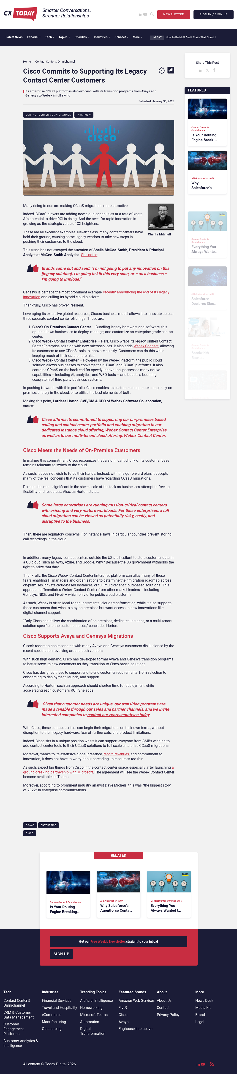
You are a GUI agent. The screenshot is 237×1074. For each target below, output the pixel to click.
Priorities (82, 37)
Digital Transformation (92, 1031)
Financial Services (56, 1000)
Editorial (34, 37)
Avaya (124, 1022)
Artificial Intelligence (96, 1000)
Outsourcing (52, 1029)
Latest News (14, 37)
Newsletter (173, 14)
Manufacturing (54, 1022)
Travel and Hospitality (59, 1007)
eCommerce (51, 1015)
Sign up (61, 954)
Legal (199, 1022)
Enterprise (48, 825)
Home (27, 61)
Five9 (123, 1007)
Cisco (30, 833)
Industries (102, 37)
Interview (84, 114)
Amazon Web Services (137, 1000)
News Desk (204, 1000)
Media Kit (203, 1007)
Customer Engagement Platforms (13, 1029)
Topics (64, 37)
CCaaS (30, 825)
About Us (164, 1000)
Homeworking (91, 1007)
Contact (163, 1007)
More (137, 37)
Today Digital (56, 1064)
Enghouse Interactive (135, 1029)
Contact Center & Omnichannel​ (48, 114)
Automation (89, 1022)
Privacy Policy (168, 1015)
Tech (49, 37)
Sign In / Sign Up (213, 14)
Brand (200, 1015)
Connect (121, 37)
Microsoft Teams (94, 1015)
